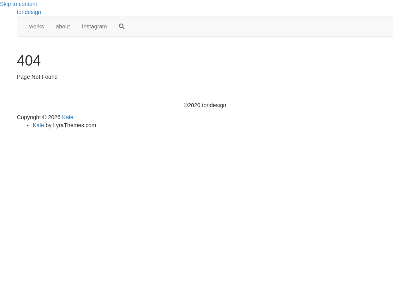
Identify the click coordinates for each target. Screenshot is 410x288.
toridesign (29, 12)
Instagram (94, 26)
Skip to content (18, 4)
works (36, 26)
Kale (67, 117)
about (63, 26)
